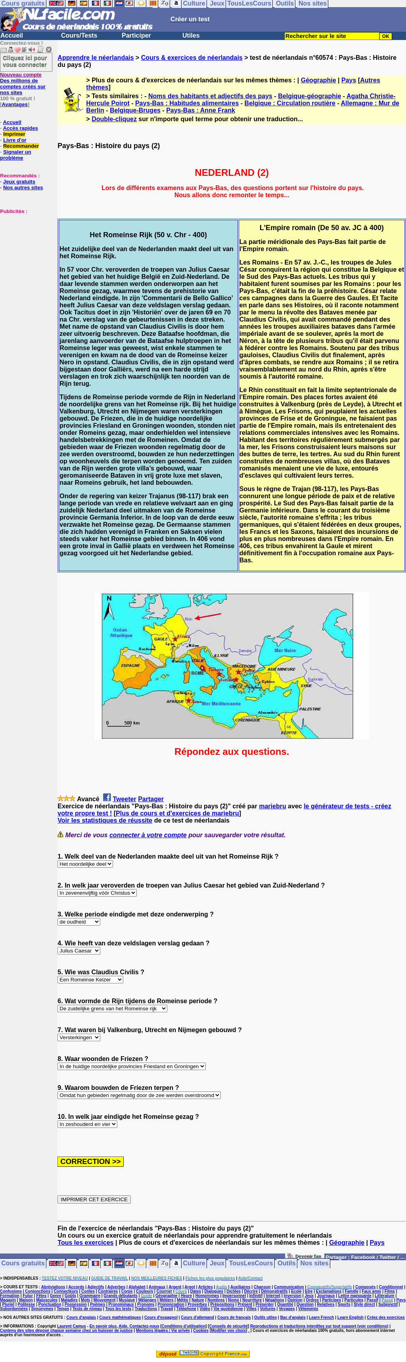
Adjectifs (95, 1287)
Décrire (250, 1291)
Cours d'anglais (81, 1317)
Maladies (69, 1300)
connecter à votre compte (148, 835)
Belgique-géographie (309, 96)
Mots (85, 1300)
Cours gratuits (22, 1263)
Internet (273, 1295)
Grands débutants (120, 1295)
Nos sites (315, 1263)
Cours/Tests (79, 35)
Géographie (318, 80)
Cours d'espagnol (161, 1317)
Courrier (164, 1291)
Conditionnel (391, 1287)
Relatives (326, 1304)
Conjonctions (37, 1291)
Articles (205, 1287)
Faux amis (371, 1291)
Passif (372, 1300)
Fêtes (41, 1295)
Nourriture (252, 1300)
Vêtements (308, 1309)
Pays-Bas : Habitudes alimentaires (187, 103)
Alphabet (137, 1287)
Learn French (321, 1317)
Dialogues (213, 1291)
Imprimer (14, 134)
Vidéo (204, 1309)
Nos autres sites (23, 187)
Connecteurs (66, 1291)
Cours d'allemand (197, 1317)
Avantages (14, 104)
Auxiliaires (240, 1287)
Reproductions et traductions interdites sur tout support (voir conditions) (319, 1326)
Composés (365, 1287)
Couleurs (144, 1291)
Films (390, 1291)
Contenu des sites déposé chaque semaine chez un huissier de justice (66, 1330)
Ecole (296, 1291)
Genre (55, 1295)
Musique (127, 1300)
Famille (351, 1291)
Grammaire (89, 1295)
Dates (195, 1291)
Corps (127, 1291)
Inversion (292, 1295)
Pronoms (145, 1304)
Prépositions (222, 1304)
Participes (331, 1300)
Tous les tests (118, 1309)
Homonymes (207, 1295)
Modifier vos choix (228, 1330)
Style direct (364, 1304)
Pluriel (8, 1304)
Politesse (26, 1304)
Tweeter (124, 799)
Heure (186, 1295)
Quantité (285, 1304)
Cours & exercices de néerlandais (192, 57)
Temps (63, 1309)
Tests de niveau (87, 1309)
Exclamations (328, 1291)
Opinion (295, 1300)
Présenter (264, 1304)
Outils (286, 1263)
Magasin (8, 1300)
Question (305, 1304)
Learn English (350, 1317)
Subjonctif (388, 1304)
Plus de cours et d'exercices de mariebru (177, 813)
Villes (251, 1309)
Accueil (11, 35)
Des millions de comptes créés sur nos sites (23, 83)
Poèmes (97, 1304)
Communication (289, 1287)
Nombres (215, 1300)
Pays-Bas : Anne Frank (200, 110)
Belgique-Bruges (135, 110)
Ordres (312, 1300)
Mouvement (105, 1300)
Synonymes (42, 1309)
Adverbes (116, 1287)
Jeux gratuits (19, 182)
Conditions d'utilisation (184, 1326)
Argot (189, 1287)
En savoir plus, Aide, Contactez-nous (124, 1326)
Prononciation (171, 1304)
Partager (151, 799)
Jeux (217, 1263)
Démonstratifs (274, 1291)
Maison (26, 1300)
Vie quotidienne (228, 1309)
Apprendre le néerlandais (95, 57)
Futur (28, 1295)
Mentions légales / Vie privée (163, 1330)
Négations (274, 1300)
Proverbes (197, 1304)
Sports (344, 1304)
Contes (88, 1291)
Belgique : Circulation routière (290, 103)
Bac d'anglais (293, 1317)
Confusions (11, 1291)
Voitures (268, 1309)
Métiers (167, 1300)
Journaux (326, 1295)
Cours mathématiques (120, 1317)
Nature (198, 1300)
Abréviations (53, 1287)
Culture (194, 1263)
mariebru (272, 806)
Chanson (262, 1287)
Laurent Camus (71, 1326)
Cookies (201, 1330)
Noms (233, 1300)
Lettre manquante (355, 1295)
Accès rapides (20, 128)
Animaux (157, 1287)
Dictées (234, 1291)
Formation (9, 1295)
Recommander (21, 146)
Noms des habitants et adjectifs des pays (210, 96)
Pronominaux (121, 1304)
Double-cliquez (114, 119)
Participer (136, 35)
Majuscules (46, 1300)
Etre (308, 1291)
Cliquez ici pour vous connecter (25, 61)
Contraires (108, 1291)
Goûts (70, 1295)
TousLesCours (251, 1263)
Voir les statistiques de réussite (104, 820)
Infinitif (255, 1295)
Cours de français (234, 1317)
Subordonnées (14, 1309)
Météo (182, 1300)
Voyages (287, 1309)
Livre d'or (15, 140)
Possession (76, 1304)
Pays (348, 80)
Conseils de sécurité (228, 1326)
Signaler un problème (15, 155)
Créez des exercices (386, 1317)
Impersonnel (234, 1295)
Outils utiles (265, 1317)
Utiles (191, 35)
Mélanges (147, 1300)
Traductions (146, 1309)
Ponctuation (49, 1304)
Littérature (384, 1295)
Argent (175, 1287)
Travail (167, 1309)
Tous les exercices (85, 1242)
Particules (354, 1300)
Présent (244, 1304)
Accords (76, 1287)
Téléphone (186, 1309)
